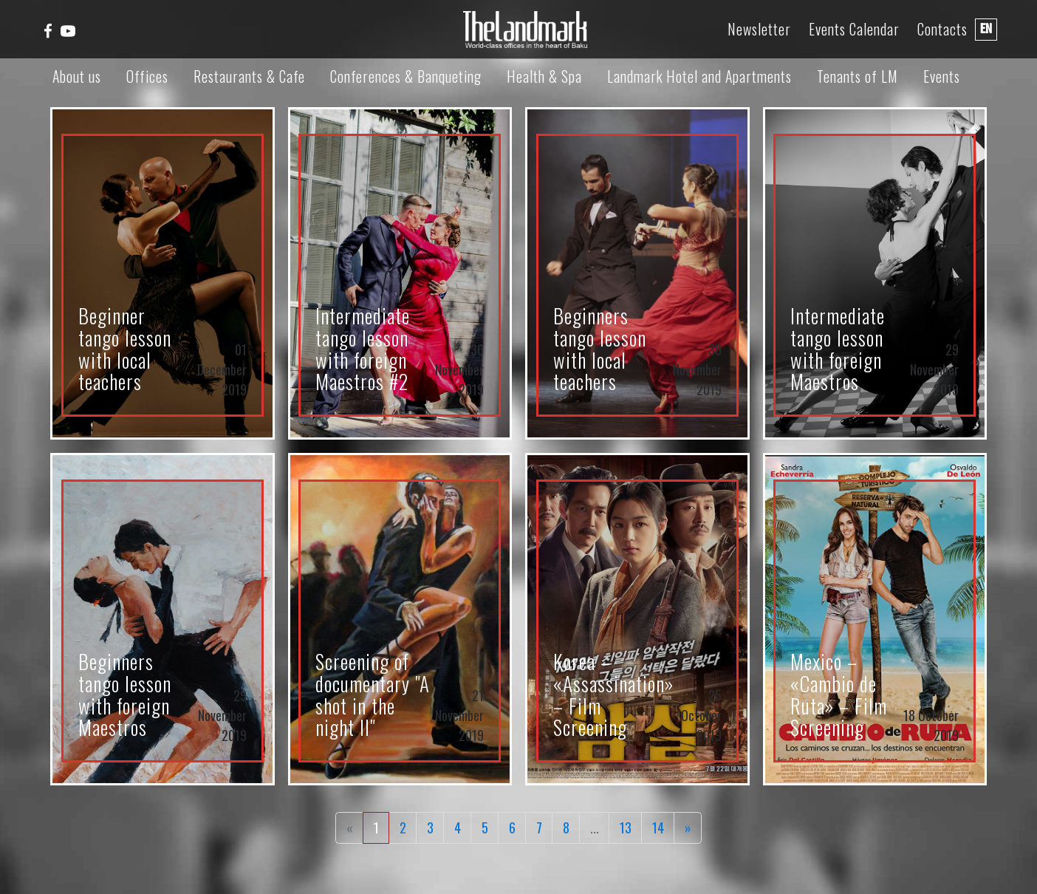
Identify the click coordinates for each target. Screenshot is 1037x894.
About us (76, 76)
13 (626, 827)
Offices (147, 76)
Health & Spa (544, 76)
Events (941, 76)
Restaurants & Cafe (249, 76)
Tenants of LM (857, 76)
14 (658, 827)
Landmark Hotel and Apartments (699, 76)
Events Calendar (854, 29)
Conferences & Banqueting (406, 76)
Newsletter (759, 29)
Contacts (942, 29)
